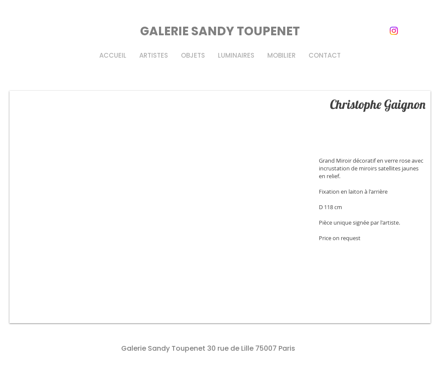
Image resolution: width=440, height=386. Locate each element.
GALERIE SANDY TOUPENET (220, 31)
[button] (220, 207)
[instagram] (393, 30)
